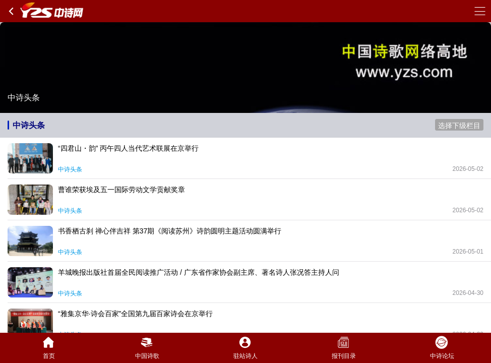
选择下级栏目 (459, 126)
